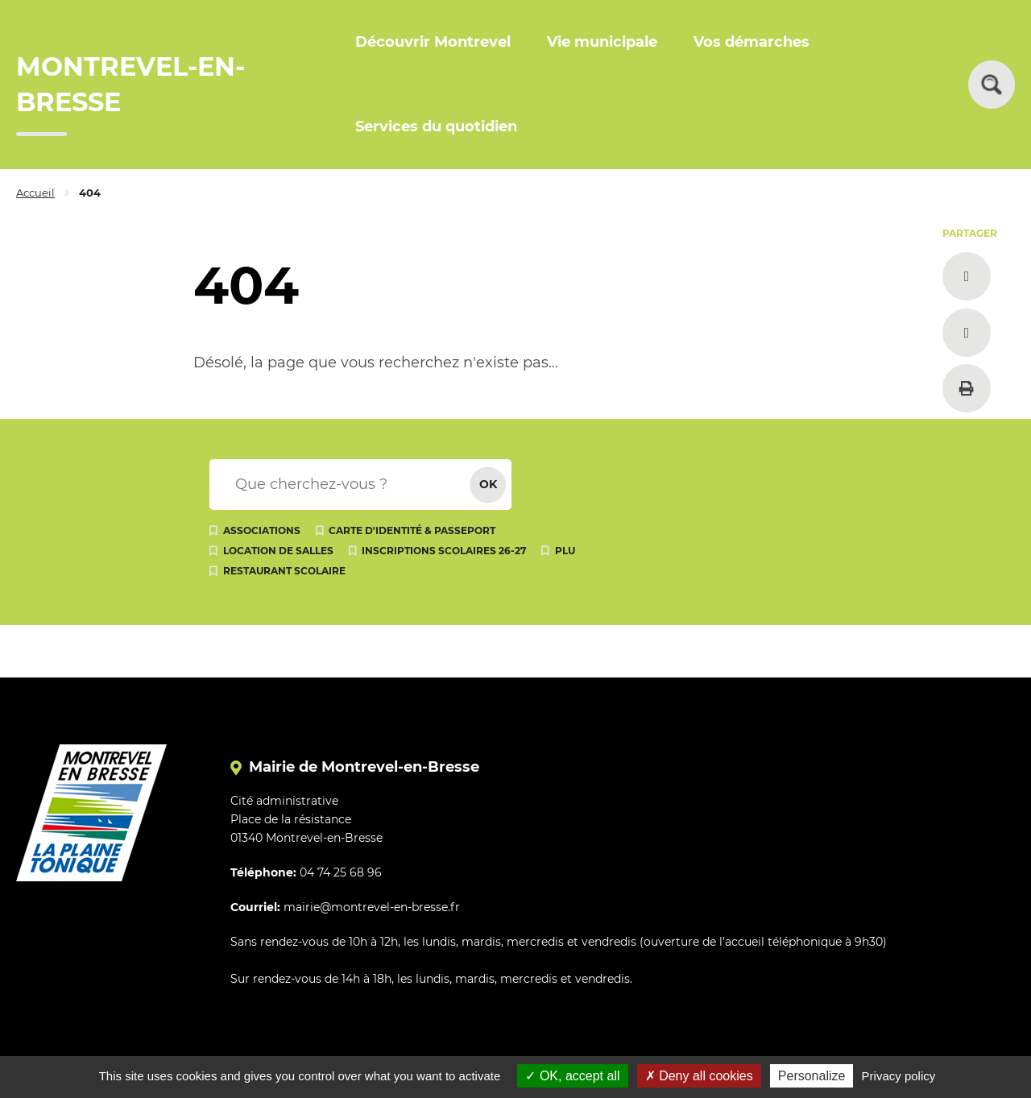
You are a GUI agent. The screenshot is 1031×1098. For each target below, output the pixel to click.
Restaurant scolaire (284, 571)
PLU (565, 551)
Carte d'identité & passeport (412, 530)
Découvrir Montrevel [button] (433, 42)
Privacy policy (899, 1076)
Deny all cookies (699, 1076)
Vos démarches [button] (751, 42)
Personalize (812, 1076)
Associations (261, 530)
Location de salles (278, 551)
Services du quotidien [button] (436, 126)
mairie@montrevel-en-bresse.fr (372, 907)
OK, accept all (572, 1076)
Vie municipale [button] (602, 42)
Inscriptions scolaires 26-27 (444, 551)
